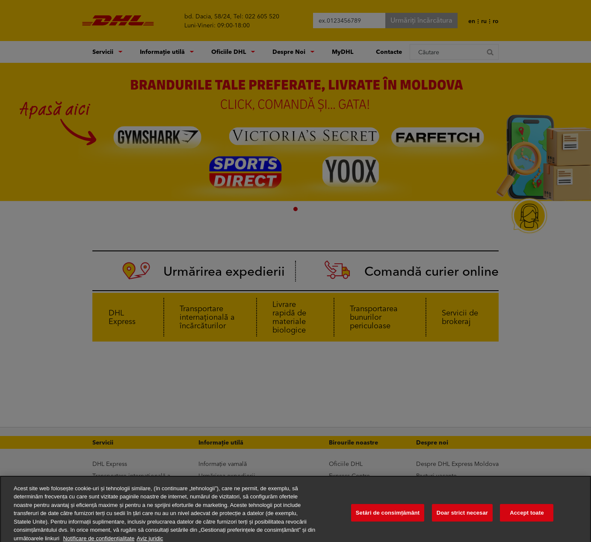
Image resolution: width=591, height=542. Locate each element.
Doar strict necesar (462, 517)
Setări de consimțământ (388, 517)
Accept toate (527, 517)
